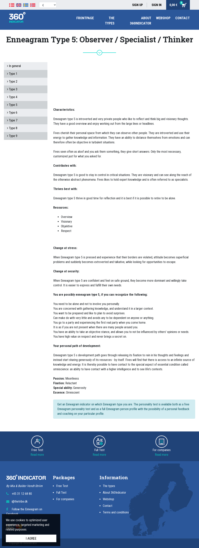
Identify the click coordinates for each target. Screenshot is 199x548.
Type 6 (12, 112)
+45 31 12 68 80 (22, 494)
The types (109, 486)
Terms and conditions (116, 512)
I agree (31, 538)
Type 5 (12, 105)
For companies (65, 499)
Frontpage (85, 18)
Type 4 (12, 97)
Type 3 (12, 89)
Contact (182, 18)
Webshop (163, 18)
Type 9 (12, 136)
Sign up (137, 5)
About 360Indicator (114, 492)
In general (14, 66)
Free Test (62, 486)
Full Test (61, 492)
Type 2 (12, 81)
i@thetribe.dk (20, 501)
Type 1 (12, 74)
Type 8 (12, 128)
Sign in (156, 5)
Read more (37, 455)
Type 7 (12, 120)
